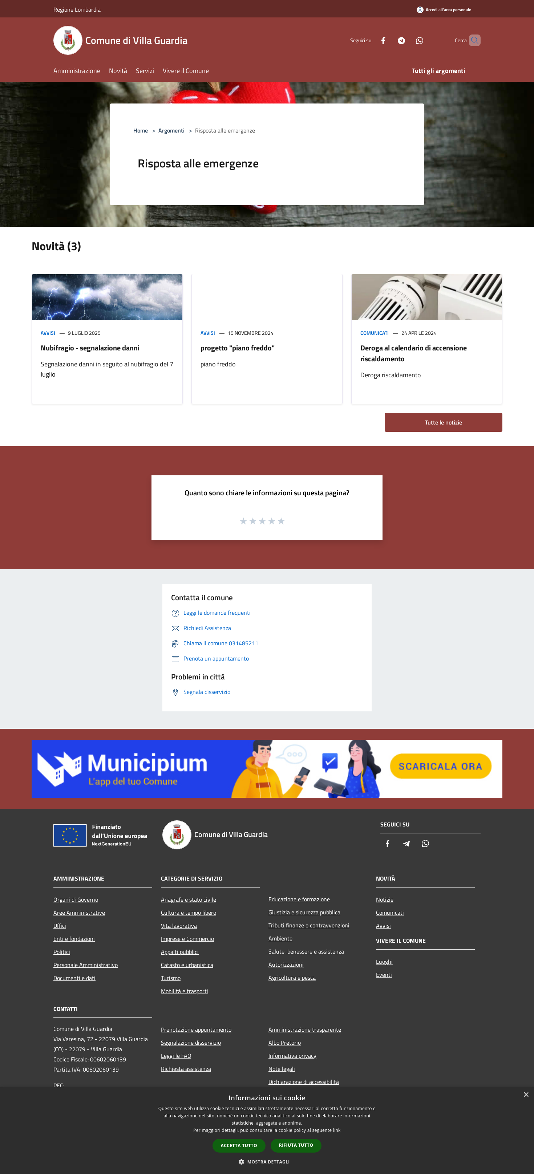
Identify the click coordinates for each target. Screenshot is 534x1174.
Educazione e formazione (299, 899)
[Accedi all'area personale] (444, 9)
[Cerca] (472, 40)
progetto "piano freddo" (238, 347)
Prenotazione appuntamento (196, 1029)
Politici (61, 951)
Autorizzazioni (286, 964)
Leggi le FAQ (176, 1055)
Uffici (59, 925)
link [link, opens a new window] (337, 1130)
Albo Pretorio (284, 1042)
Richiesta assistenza (186, 1068)
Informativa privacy (292, 1055)
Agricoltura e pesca (292, 977)
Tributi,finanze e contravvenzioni (308, 925)
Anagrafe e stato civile (188, 899)
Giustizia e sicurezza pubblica (304, 912)
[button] (267, 1161)
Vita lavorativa (179, 925)
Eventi (384, 974)
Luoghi (384, 961)
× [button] (526, 1095)
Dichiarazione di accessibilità (303, 1081)
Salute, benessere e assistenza (306, 951)
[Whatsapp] (407, 40)
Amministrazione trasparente (304, 1029)
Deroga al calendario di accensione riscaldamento (413, 353)
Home (140, 130)
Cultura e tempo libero (188, 912)
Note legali (281, 1068)
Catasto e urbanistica (187, 964)
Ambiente (280, 938)
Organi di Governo (75, 899)
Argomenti (171, 130)
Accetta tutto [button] (239, 1145)
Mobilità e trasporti (184, 991)
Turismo (171, 978)
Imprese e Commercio (187, 938)
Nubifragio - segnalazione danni (90, 347)
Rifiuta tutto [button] (296, 1145)
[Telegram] (389, 40)
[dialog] (267, 1130)
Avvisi (48, 333)
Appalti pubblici (180, 951)
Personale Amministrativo (85, 964)
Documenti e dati (74, 978)
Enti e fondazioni (74, 938)
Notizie (384, 899)
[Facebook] (371, 40)
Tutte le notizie (443, 422)
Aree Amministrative (79, 912)
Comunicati (374, 333)
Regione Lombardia (77, 9)
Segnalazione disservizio (191, 1042)
